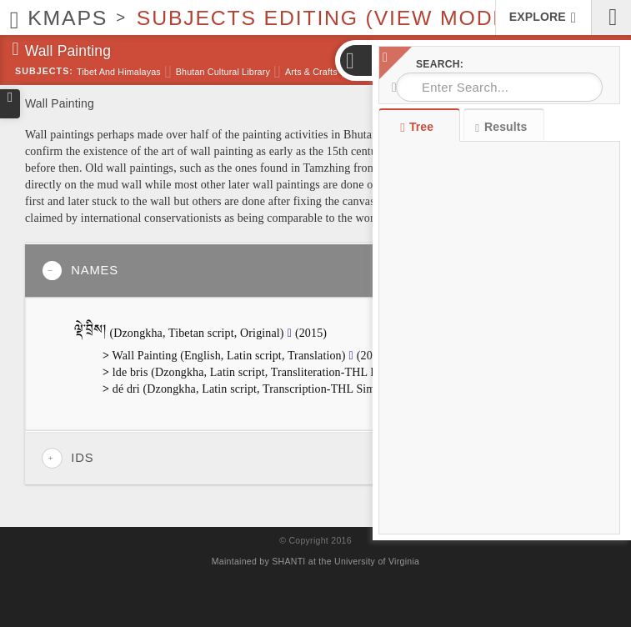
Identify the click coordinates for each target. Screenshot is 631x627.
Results (501, 127)
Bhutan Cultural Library (223, 72)
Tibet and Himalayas (119, 72)
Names (80, 270)
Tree (418, 126)
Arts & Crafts (311, 72)
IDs (67, 458)
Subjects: (44, 71)
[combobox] (499, 87)
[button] (355, 60)
